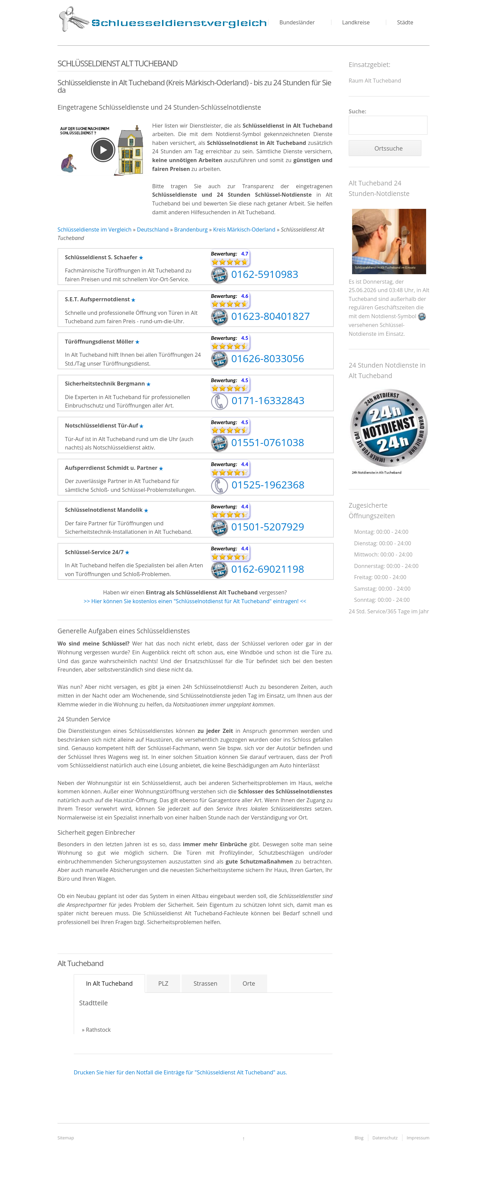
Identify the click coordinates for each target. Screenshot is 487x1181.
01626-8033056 (257, 358)
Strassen (205, 983)
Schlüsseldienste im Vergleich (94, 229)
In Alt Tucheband (109, 983)
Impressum (418, 1138)
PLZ (163, 983)
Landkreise (356, 22)
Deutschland (153, 229)
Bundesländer (297, 22)
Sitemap (65, 1138)
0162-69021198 (257, 569)
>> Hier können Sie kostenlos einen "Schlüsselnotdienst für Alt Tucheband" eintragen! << (195, 601)
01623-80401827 (260, 316)
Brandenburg (191, 229)
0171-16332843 (257, 400)
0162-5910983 (254, 274)
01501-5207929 (257, 526)
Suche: (388, 121)
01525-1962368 (257, 484)
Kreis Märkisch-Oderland (244, 229)
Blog (359, 1138)
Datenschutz (384, 1138)
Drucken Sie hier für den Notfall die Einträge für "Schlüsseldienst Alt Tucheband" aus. (180, 1072)
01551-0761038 (257, 442)
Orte (248, 983)
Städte (405, 22)
